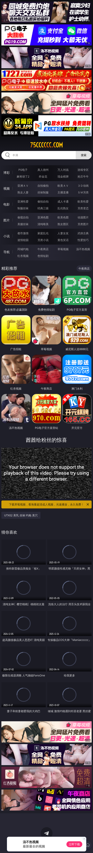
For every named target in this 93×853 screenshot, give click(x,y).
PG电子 (23, 170)
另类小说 (43, 240)
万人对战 (63, 170)
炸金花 (43, 176)
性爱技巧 (83, 240)
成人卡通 (63, 201)
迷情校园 (23, 240)
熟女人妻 (23, 192)
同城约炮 (23, 249)
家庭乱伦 (43, 233)
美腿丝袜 (23, 224)
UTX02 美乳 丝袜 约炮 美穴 (21, 515)
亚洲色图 (43, 217)
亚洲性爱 (23, 201)
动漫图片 (83, 217)
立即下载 (74, 844)
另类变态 (83, 208)
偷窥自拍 (23, 217)
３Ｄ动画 (83, 185)
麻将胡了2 (23, 176)
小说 (6, 236)
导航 (6, 252)
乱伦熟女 (63, 208)
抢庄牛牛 (83, 176)
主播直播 (63, 192)
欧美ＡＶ (63, 185)
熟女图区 (63, 224)
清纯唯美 (43, 224)
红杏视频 (23, 256)
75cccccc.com (46, 145)
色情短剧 (43, 256)
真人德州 (43, 170)
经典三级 (43, 208)
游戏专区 (83, 170)
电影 (6, 204)
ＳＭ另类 (83, 192)
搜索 (83, 155)
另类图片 (83, 224)
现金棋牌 (63, 176)
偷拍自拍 (43, 201)
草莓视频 (63, 249)
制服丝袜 (23, 208)
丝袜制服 (43, 192)
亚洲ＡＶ (23, 185)
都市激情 (23, 233)
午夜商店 (43, 249)
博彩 (6, 172)
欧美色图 (63, 217)
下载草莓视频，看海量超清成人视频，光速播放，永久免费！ (49, 504)
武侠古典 (83, 233)
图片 (6, 220)
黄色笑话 (63, 240)
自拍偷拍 (43, 185)
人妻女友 (63, 233)
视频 (6, 188)
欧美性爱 (83, 201)
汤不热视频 (83, 249)
